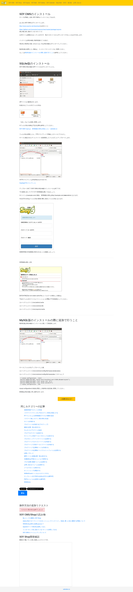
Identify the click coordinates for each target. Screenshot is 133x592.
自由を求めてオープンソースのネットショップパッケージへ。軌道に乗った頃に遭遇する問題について (54, 521)
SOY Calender (50, 3)
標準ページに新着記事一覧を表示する (35, 456)
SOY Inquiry (26, 3)
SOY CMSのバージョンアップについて (34, 532)
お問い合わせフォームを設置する (34, 465)
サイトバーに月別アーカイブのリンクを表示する (39, 436)
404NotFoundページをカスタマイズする (36, 473)
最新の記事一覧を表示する (32, 427)
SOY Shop (19, 3)
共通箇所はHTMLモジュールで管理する (36, 459)
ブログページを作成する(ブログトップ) (36, 424)
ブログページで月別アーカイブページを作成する (39, 444)
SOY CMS (11, 3)
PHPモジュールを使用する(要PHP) (34, 479)
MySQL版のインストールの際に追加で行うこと (39, 52)
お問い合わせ (77, 3)
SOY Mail (34, 3)
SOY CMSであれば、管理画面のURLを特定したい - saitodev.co (38, 129)
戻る (22, 493)
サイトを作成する (29, 421)
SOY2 (64, 3)
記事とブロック (29, 453)
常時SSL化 (27, 482)
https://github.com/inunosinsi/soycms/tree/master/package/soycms (40, 29)
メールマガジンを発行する (32, 467)
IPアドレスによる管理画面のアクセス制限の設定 (39, 416)
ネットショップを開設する (32, 470)
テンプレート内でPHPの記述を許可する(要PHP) (38, 476)
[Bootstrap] (4, 3)
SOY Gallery (41, 3)
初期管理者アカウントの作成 (33, 410)
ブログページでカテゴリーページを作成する (37, 441)
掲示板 (70, 3)
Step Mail (59, 3)
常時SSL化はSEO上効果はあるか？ (33, 524)
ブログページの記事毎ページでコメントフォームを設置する (42, 450)
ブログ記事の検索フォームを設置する (35, 462)
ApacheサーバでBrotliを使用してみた (34, 527)
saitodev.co (66, 589)
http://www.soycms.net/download (29, 26)
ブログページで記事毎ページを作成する (36, 447)
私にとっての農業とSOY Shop (32, 518)
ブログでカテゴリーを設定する (33, 433)
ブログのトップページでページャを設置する (37, 439)
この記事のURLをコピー (66, 399)
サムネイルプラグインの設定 (33, 430)
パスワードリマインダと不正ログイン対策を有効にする (41, 413)
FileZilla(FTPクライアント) (27, 183)
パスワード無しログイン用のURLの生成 (36, 418)
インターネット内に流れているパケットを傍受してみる (40, 529)
